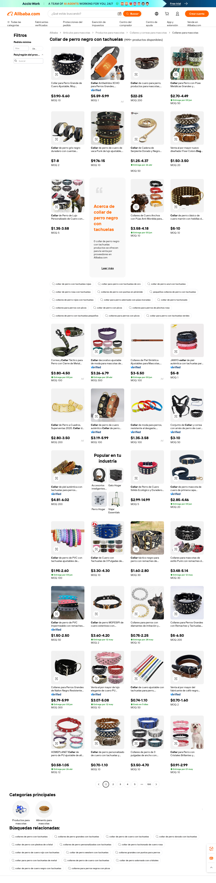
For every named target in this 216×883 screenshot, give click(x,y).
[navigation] (27, 409)
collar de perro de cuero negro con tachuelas (36, 868)
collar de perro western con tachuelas (87, 852)
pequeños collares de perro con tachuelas (173, 291)
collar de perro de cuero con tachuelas (127, 836)
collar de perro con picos (107, 307)
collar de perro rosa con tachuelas (71, 291)
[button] (119, 14)
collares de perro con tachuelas (30, 836)
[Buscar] (132, 14)
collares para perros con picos (69, 307)
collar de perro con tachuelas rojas (71, 284)
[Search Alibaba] (82, 14)
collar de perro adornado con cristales (137, 860)
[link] (211, 848)
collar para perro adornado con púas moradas (125, 299)
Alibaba (54, 32)
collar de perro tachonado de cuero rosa (140, 844)
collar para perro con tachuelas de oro (119, 284)
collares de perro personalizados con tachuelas (85, 844)
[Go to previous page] (98, 784)
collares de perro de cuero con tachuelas (86, 860)
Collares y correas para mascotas (148, 32)
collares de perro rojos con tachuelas (72, 299)
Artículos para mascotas (76, 32)
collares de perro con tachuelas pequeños (75, 315)
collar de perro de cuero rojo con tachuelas (35, 852)
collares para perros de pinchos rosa (149, 307)
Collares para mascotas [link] (185, 32)
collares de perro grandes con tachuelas (76, 836)
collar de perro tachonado (172, 299)
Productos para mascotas (110, 32)
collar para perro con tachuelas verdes (167, 315)
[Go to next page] (156, 784)
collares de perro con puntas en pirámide (120, 291)
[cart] (167, 14)
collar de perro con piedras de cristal (32, 844)
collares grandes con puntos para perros (137, 852)
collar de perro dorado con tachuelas (176, 836)
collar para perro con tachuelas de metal (34, 860)
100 (149, 784)
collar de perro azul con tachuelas (166, 284)
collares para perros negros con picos (89, 868)
